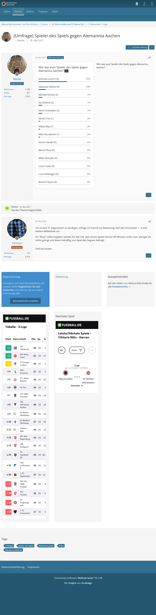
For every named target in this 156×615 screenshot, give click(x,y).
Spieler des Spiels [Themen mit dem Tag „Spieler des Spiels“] (25, 545)
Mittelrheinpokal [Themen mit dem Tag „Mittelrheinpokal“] (46, 545)
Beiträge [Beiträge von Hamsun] (7, 256)
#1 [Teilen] (149, 57)
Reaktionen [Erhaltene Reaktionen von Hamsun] (8, 253)
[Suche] (137, 4)
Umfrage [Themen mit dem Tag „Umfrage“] (9, 545)
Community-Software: (78, 577)
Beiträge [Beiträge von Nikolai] (7, 96)
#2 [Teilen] (149, 221)
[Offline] (17, 74)
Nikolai (21, 40)
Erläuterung (62, 276)
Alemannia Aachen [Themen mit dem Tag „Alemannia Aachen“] (13, 550)
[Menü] (152, 4)
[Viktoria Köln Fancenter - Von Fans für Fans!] (11, 4)
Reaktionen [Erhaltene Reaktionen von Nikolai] (8, 89)
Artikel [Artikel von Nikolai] (6, 93)
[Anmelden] (144, 4)
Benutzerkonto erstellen (25, 300)
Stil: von (78, 582)
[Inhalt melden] (148, 195)
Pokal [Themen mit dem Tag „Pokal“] (61, 545)
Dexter (14, 206)
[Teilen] (151, 47)
